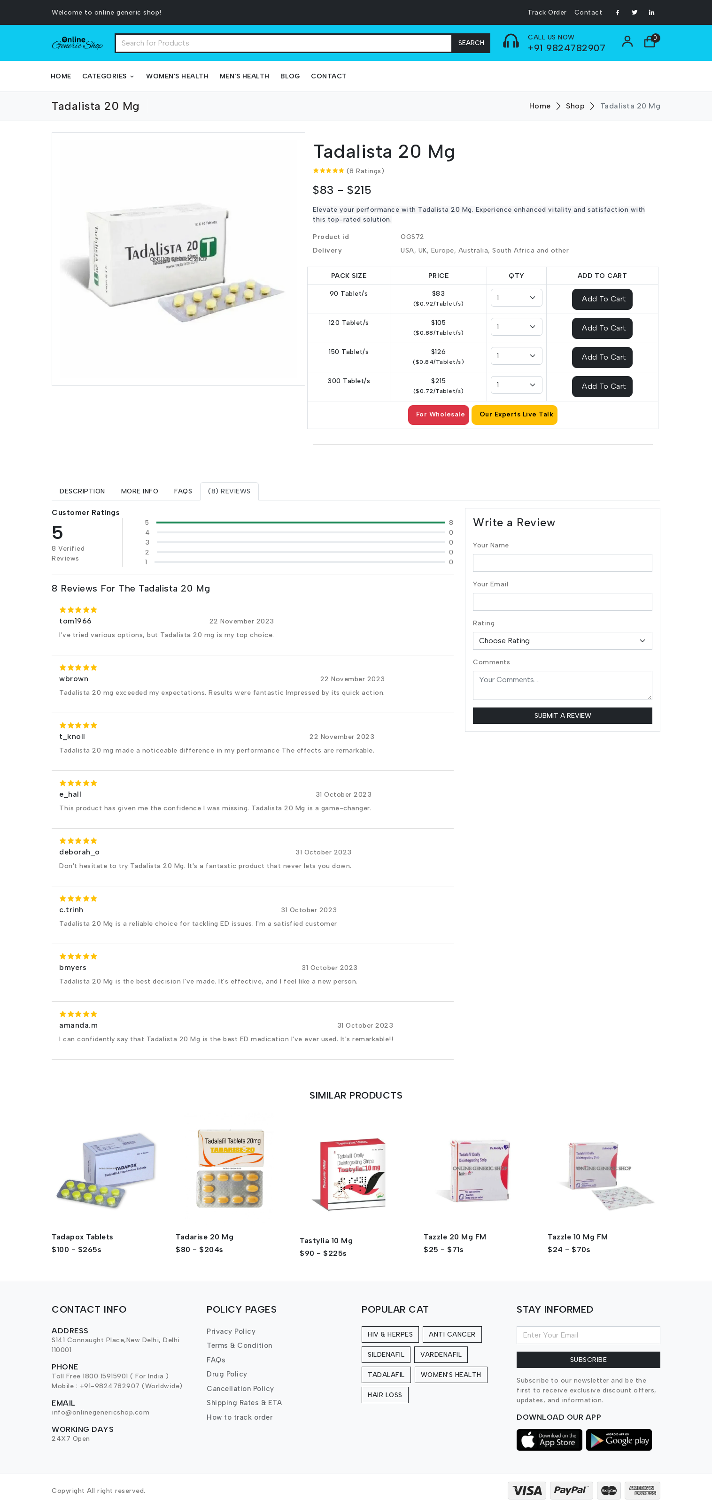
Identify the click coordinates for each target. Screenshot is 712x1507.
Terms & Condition (239, 1345)
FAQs (216, 1360)
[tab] (82, 491)
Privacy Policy (231, 1331)
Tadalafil (386, 1375)
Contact (588, 12)
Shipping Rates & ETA (244, 1403)
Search (471, 43)
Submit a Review (562, 716)
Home (61, 76)
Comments (491, 662)
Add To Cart (604, 298)
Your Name (491, 545)
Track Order (547, 12)
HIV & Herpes (390, 1334)
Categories (109, 76)
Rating (484, 623)
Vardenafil (441, 1355)
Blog (290, 76)
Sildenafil (386, 1355)
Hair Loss (385, 1395)
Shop (575, 105)
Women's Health (177, 76)
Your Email (490, 584)
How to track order (239, 1417)
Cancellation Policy (240, 1388)
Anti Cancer (452, 1334)
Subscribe (588, 1360)
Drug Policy (227, 1374)
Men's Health (245, 76)
